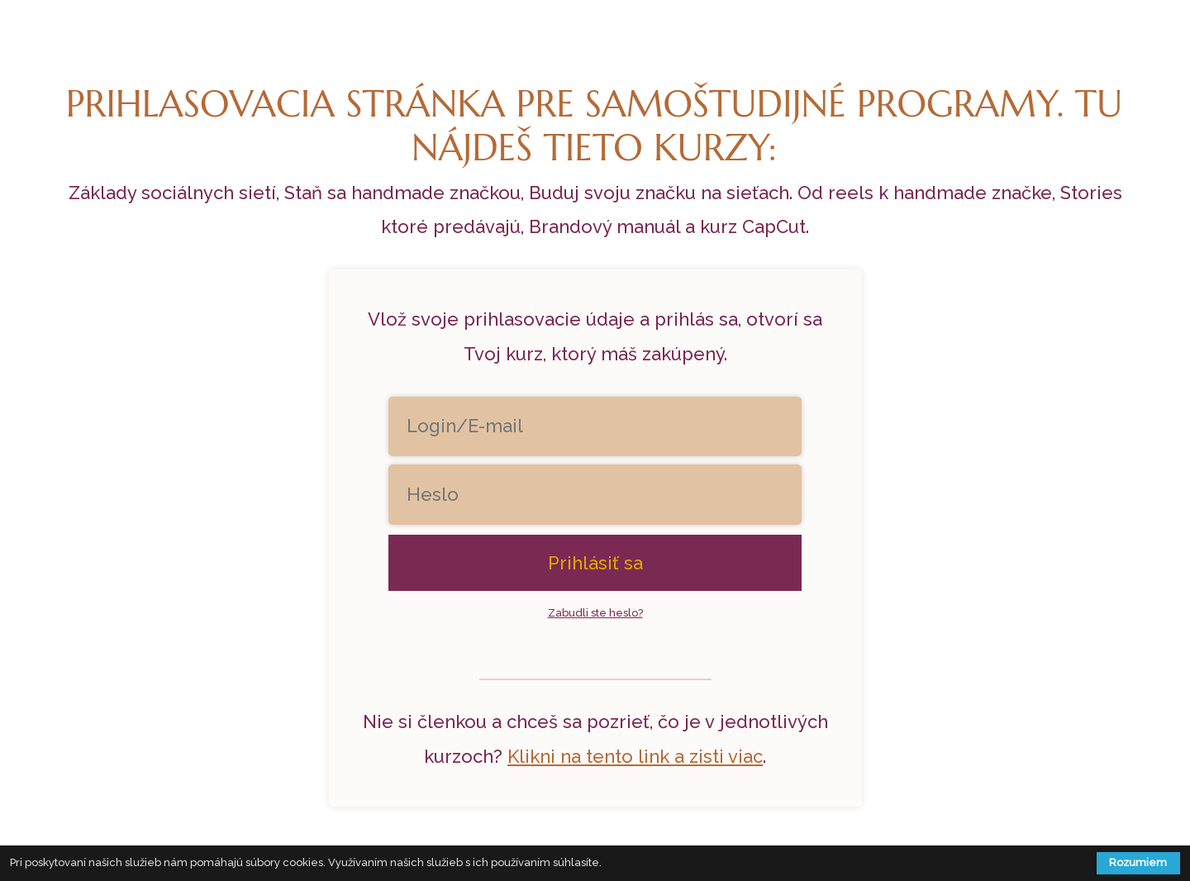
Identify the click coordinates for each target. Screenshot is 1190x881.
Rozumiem (1138, 862)
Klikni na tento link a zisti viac (635, 756)
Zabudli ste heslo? (595, 613)
